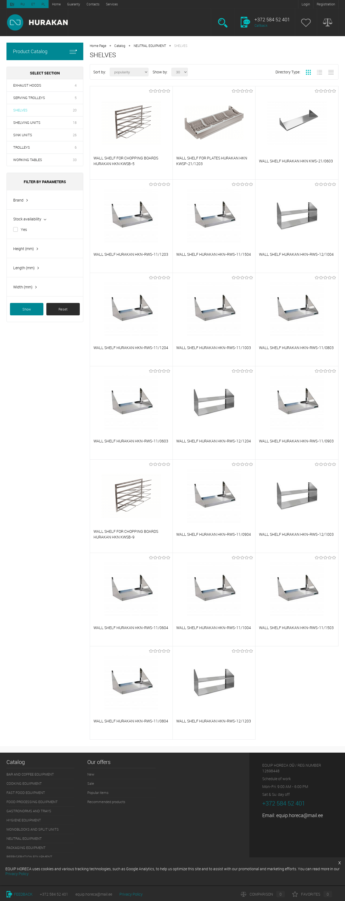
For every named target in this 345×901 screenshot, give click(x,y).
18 (75, 122)
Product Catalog (45, 51)
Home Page (98, 45)
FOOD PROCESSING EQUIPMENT (32, 801)
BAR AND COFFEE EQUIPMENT (30, 774)
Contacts (93, 4)
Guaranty (73, 4)
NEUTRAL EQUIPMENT (150, 45)
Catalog (119, 45)
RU (22, 4)
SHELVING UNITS (26, 122)
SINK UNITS (22, 134)
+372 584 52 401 (54, 894)
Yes (24, 229)
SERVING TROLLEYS (29, 97)
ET (33, 4)
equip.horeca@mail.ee (299, 815)
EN (12, 4)
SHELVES (20, 110)
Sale (90, 783)
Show (26, 309)
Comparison (263, 894)
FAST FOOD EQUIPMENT (25, 792)
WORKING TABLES (27, 159)
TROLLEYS (21, 147)
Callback (260, 25)
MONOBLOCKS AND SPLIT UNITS (32, 829)
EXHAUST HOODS (27, 85)
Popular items (98, 792)
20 (75, 110)
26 (75, 134)
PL (43, 4)
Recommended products (106, 801)
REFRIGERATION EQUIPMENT (29, 856)
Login (306, 4)
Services (112, 4)
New (90, 774)
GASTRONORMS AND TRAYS (28, 810)
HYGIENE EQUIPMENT (23, 820)
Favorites (312, 894)
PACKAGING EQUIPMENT (26, 847)
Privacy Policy (131, 894)
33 (75, 159)
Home (56, 4)
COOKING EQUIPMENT (24, 783)
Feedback (19, 894)
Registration (326, 4)
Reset (62, 309)
